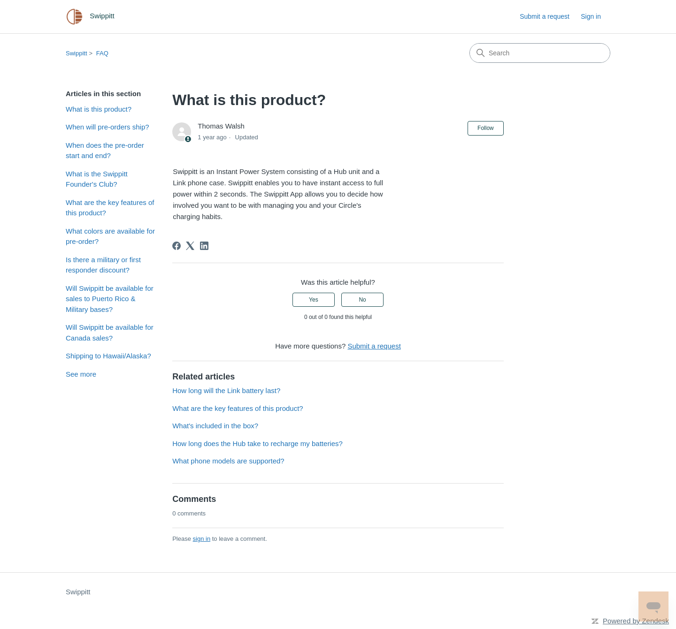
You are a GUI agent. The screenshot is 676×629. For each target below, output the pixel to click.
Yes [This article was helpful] (313, 299)
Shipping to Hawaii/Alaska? (108, 356)
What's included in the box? (215, 426)
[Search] (540, 53)
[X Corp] (190, 246)
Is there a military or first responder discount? (103, 265)
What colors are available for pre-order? (110, 236)
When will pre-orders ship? (107, 127)
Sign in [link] (591, 16)
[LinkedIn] (204, 246)
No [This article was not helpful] (362, 299)
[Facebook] (176, 246)
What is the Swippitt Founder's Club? (97, 179)
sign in (202, 538)
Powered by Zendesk (636, 621)
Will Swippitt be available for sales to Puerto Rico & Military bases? (110, 298)
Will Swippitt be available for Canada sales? (110, 332)
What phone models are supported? (228, 461)
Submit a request (544, 16)
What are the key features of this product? (110, 207)
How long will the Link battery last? (226, 390)
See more (81, 374)
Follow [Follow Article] (485, 128)
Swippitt (76, 53)
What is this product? (98, 109)
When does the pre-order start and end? (105, 150)
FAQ (102, 53)
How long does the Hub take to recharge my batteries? (257, 443)
